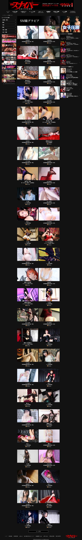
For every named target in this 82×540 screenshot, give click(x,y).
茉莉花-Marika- (49, 141)
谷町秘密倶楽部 (27, 41)
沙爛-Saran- (49, 423)
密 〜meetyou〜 (49, 122)
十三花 (27, 201)
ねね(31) (28, 484)
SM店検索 (10, 536)
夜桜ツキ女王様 (27, 282)
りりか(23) (49, 221)
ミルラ (28, 223)
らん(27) (49, 161)
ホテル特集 (64, 12)
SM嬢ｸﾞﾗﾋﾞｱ (23, 12)
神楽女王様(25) (27, 302)
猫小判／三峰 (49, 120)
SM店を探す (15, 12)
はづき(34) (49, 181)
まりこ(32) (27, 322)
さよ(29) (28, 363)
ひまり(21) (49, 463)
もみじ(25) (49, 100)
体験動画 (48, 12)
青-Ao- (27, 403)
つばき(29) (49, 40)
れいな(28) (49, 201)
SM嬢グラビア (10, 15)
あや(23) (28, 262)
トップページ (4, 15)
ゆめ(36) (49, 282)
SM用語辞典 (16, 536)
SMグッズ (40, 12)
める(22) (28, 40)
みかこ (27, 221)
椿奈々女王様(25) (27, 342)
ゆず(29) (49, 60)
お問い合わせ (45, 536)
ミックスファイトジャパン (9, 83)
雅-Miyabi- (27, 60)
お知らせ (21, 536)
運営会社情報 (52, 536)
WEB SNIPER (58, 536)
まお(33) (49, 80)
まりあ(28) (49, 322)
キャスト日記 (32, 12)
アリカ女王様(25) (49, 241)
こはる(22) (27, 423)
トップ (7, 12)
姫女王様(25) (27, 100)
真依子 (49, 524)
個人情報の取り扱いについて (29, 536)
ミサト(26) (27, 161)
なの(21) (28, 141)
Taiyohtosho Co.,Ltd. (40, 539)
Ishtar (28, 61)
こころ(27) (27, 383)
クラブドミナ (28, 102)
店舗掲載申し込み (39, 536)
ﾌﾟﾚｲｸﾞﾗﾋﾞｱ (73, 12)
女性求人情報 (56, 12)
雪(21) (49, 443)
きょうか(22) (27, 120)
